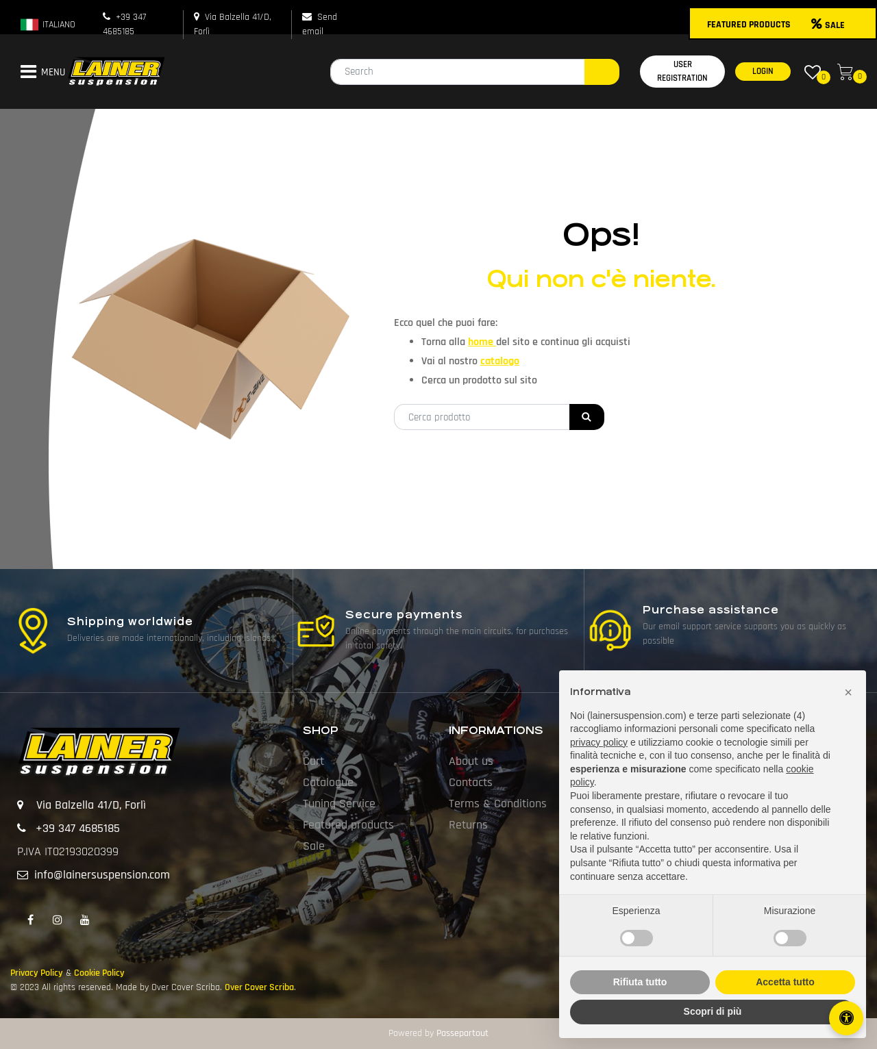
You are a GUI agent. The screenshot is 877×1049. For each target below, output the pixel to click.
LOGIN (763, 71)
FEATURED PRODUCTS (749, 24)
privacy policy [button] (599, 742)
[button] (601, 72)
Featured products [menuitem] (348, 825)
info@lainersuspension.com (102, 875)
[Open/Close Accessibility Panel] (846, 1018)
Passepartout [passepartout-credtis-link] (462, 1033)
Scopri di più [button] (713, 1011)
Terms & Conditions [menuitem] (498, 803)
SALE (828, 25)
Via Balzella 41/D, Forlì (91, 805)
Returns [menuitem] (468, 825)
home (482, 342)
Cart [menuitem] (313, 761)
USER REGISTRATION (682, 71)
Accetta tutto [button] (785, 981)
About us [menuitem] (471, 761)
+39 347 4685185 (78, 828)
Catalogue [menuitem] (328, 782)
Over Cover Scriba (259, 987)
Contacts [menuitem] (471, 782)
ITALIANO (47, 24)
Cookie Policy (99, 973)
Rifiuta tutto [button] (640, 981)
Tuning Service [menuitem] (339, 803)
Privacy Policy (36, 973)
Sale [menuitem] (314, 846)
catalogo (499, 361)
